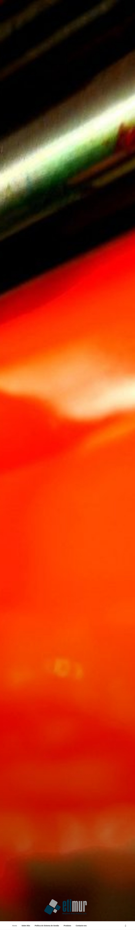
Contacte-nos (81, 926)
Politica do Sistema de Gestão (47, 926)
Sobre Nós (26, 926)
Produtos (67, 926)
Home (14, 926)
